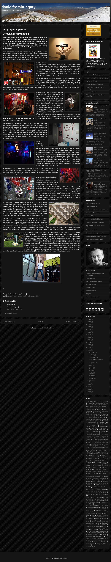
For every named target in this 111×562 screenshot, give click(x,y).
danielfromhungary (19, 7)
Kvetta (104, 436)
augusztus (92, 363)
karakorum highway (93, 502)
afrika (88, 469)
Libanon (88, 439)
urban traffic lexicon (99, 159)
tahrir (95, 529)
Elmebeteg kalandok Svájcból (94, 239)
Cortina (90, 412)
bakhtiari (99, 471)
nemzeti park (104, 512)
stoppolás (88, 526)
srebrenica (102, 524)
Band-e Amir (97, 406)
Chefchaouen (96, 411)
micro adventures (91, 290)
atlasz (93, 471)
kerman (96, 503)
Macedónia (90, 440)
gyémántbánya (104, 491)
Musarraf (88, 447)
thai (89, 531)
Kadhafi (87, 429)
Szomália (90, 458)
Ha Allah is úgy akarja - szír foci (95, 233)
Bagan (106, 404)
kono (87, 505)
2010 (89, 384)
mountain (96, 512)
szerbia (87, 528)
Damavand (97, 414)
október (91, 355)
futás (94, 487)
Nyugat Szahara (90, 450)
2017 (89, 334)
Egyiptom (102, 417)
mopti (105, 510)
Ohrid (99, 450)
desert (89, 483)
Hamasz (88, 420)
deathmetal (105, 481)
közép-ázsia (91, 507)
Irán (93, 426)
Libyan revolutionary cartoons (94, 84)
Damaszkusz (89, 414)
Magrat (96, 440)
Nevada (89, 449)
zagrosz (103, 541)
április (91, 373)
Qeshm (106, 453)
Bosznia (99, 409)
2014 (89, 342)
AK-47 (87, 401)
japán (98, 499)
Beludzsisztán (102, 408)
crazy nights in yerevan (96, 359)
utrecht (87, 538)
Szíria (106, 458)
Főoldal (40, 321)
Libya (94, 439)
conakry (95, 479)
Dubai (87, 415)
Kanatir (87, 431)
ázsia (87, 545)
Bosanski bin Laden (91, 230)
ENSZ (97, 416)
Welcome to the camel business (95, 222)
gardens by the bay (101, 487)
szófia (87, 529)
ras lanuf (98, 520)
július (91, 365)
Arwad (88, 404)
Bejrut (87, 408)
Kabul (104, 428)
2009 (89, 386)
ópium (103, 544)
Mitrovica (99, 444)
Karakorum (95, 431)
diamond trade (97, 483)
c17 (102, 476)
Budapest (88, 411)
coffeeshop (88, 479)
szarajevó (97, 526)
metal (104, 508)
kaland (100, 500)
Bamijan (89, 406)
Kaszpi (87, 432)
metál (24, 296)
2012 (89, 347)
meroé (99, 508)
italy (89, 499)
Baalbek (101, 404)
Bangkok (104, 406)
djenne (104, 483)
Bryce (105, 409)
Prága (100, 453)
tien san (94, 531)
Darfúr (104, 414)
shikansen (99, 521)
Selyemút (104, 455)
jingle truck (88, 500)
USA (104, 464)
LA (97, 437)
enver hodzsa (105, 484)
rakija (92, 520)
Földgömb (88, 419)
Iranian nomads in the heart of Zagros (97, 78)
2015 (89, 340)
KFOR (98, 428)
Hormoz (95, 424)
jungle (94, 500)
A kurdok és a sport (91, 206)
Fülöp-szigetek (96, 419)
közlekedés (105, 505)
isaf (93, 497)
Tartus (103, 460)
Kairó (94, 429)
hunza (104, 495)
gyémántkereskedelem (93, 492)
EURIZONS (105, 416)
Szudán (97, 458)
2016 (89, 337)
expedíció (96, 486)
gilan (87, 489)
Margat (106, 440)
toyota (104, 531)
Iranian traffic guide (91, 92)
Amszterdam (98, 403)
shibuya (93, 521)
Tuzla (92, 464)
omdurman (105, 515)
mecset (94, 508)
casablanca (103, 478)
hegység (105, 494)
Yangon (99, 465)
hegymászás (96, 494)
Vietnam (92, 465)
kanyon (106, 500)
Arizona (106, 403)
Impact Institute (90, 287)
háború (88, 497)
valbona (94, 538)
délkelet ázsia (90, 484)
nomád (99, 513)
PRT (105, 450)
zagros (96, 541)
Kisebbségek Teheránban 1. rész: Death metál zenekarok (100, 184)
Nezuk (95, 449)
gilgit (92, 489)
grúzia (10, 296)
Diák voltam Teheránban (93, 203)
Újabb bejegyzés (9, 321)
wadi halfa (105, 540)
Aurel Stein (94, 404)
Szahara (100, 457)
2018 (89, 332)
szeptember (93, 357)
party (100, 516)
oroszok (89, 516)
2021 (89, 324)
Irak (105, 424)
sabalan (87, 521)
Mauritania (99, 442)
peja (105, 516)
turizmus (90, 534)
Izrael (87, 428)
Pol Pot (95, 453)
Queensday (91, 455)
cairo (106, 476)
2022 (89, 322)
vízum (99, 540)
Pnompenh (88, 453)
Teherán (89, 462)
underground (89, 536)
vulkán (94, 540)
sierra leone (95, 523)
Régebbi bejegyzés (73, 321)
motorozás (88, 512)
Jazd (93, 428)
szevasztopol (95, 528)
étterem (95, 544)
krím (98, 505)
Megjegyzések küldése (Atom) (45, 328)
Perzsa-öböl (103, 452)
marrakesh (88, 508)
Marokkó (90, 442)
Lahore (104, 437)
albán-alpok (98, 469)
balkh (89, 473)
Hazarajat (99, 420)
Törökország (98, 464)
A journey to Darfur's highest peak (96, 75)
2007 (89, 391)
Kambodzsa (102, 429)
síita (91, 529)
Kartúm (103, 431)
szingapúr (103, 528)
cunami (88, 481)
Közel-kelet (89, 437)
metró (87, 510)
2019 (89, 329)
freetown (88, 488)
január (91, 380)
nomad (93, 513)
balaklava (106, 471)
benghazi (97, 476)
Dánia (92, 415)
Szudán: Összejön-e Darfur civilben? (96, 236)
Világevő (88, 294)
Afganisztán (95, 401)
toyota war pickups (99, 147)
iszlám (106, 497)
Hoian (96, 422)
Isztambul (103, 426)
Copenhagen (105, 411)
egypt (97, 484)
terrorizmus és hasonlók (93, 297)
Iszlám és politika (91, 284)
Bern (93, 409)
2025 (89, 319)
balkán (95, 473)
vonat (88, 540)
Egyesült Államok (92, 417)
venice (99, 538)
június (91, 368)
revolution (104, 520)
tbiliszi (37, 296)
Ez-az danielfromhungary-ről (94, 281)
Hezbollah (90, 422)
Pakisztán (89, 452)
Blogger (65, 558)
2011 (89, 350)
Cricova (97, 412)
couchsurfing (103, 479)
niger (89, 513)
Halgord (104, 419)
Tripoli (87, 464)
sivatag (104, 523)
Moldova (105, 444)
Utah (87, 465)
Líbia (106, 439)
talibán (101, 529)
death (98, 481)
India (100, 424)
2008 (89, 389)
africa (102, 467)
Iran (87, 426)
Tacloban (96, 460)
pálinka (87, 520)
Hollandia (103, 422)
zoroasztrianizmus (90, 543)
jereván (15, 296)
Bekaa (93, 408)
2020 (89, 327)
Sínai (90, 460)
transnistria (94, 532)
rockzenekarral (40, 71)
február (91, 378)
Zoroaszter (105, 465)
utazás (99, 536)
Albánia (106, 401)
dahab (93, 481)
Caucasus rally (41, 68)
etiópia (89, 486)
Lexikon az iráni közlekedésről (94, 219)
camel (89, 478)
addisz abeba (92, 467)
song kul (88, 524)
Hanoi (93, 420)
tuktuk (106, 532)
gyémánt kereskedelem (91, 491)
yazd (89, 541)
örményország (31, 296)
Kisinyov (103, 432)
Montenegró (91, 445)
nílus (93, 515)
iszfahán (99, 497)
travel (100, 532)
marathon (103, 507)
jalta (93, 499)
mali (97, 507)
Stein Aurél (88, 456)
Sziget (106, 456)
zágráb (104, 543)
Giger (72, 193)
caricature (95, 478)
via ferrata (105, 538)
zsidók (98, 543)
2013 (89, 345)
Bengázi (88, 409)
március (91, 375)
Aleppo (90, 403)
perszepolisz (89, 518)
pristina (104, 518)
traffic (87, 532)
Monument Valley (101, 445)
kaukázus (104, 502)
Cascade (52, 188)
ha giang (103, 492)
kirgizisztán (103, 503)
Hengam (105, 420)
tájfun (95, 534)
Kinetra (95, 433)
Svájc (94, 456)
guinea (104, 489)
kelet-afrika (89, 504)
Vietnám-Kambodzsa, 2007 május (100, 134)
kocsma (20, 296)
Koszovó (97, 434)
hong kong (97, 495)
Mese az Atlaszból (91, 216)
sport (95, 524)
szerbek (104, 526)
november (92, 352)
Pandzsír (96, 452)
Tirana (104, 462)
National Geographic (98, 447)
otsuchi (95, 516)
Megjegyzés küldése (11, 313)
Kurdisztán (96, 436)
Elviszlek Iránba (90, 278)
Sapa (98, 455)
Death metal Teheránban (93, 213)
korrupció (92, 505)
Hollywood (88, 424)
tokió (99, 531)
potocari (97, 518)
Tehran (98, 462)
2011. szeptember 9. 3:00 (14, 309)
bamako (104, 473)
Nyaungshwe (103, 449)
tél (99, 534)
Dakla (104, 412)
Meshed (93, 444)
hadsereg (88, 494)
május (91, 370)
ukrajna (104, 534)
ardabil (104, 469)
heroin (90, 495)
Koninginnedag (89, 434)
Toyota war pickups (91, 81)
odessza (99, 515)
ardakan (88, 471)
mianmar (98, 510)
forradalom (103, 486)
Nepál (106, 447)
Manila (101, 440)
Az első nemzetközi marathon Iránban (97, 210)
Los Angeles (101, 439)
